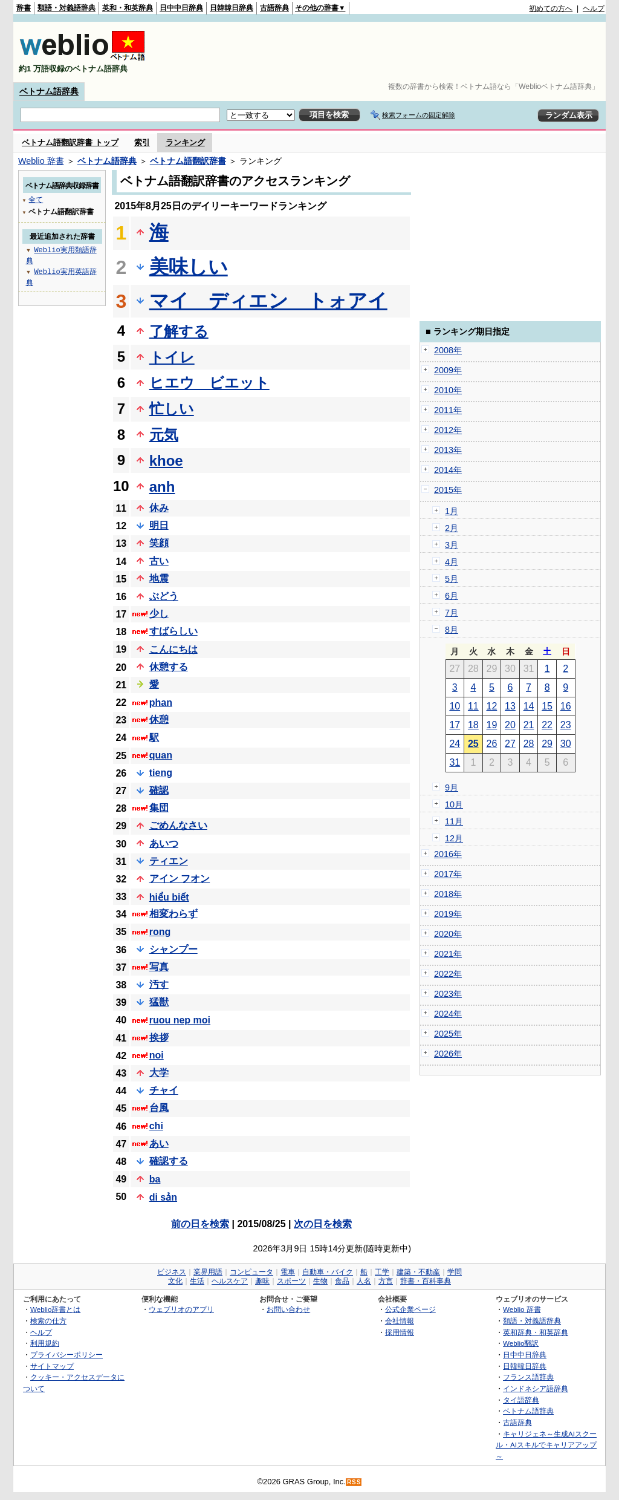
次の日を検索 (323, 1224)
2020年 (448, 934)
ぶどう (163, 596)
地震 (159, 578)
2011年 (448, 410)
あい (159, 1143)
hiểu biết (169, 897)
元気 (163, 434)
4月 (451, 562)
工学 (382, 1272)
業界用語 (207, 1272)
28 (528, 744)
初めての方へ (550, 8)
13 (510, 706)
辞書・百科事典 (425, 1281)
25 (473, 744)
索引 (142, 142)
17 (454, 725)
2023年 (448, 994)
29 (547, 744)
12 (492, 706)
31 (454, 762)
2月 (451, 528)
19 (492, 725)
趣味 (262, 1281)
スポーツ (291, 1281)
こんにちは (173, 649)
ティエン (168, 861)
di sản (163, 1197)
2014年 (448, 470)
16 (565, 706)
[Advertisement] (384, 52)
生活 (197, 1281)
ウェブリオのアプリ (181, 1309)
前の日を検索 (200, 1224)
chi (156, 1126)
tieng (160, 773)
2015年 (448, 490)
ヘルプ (593, 8)
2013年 (448, 450)
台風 (159, 1108)
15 (547, 706)
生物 (320, 1281)
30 (565, 744)
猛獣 (159, 1002)
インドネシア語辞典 (535, 1388)
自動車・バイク (327, 1272)
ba (155, 1179)
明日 (159, 525)
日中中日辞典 (181, 7)
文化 (175, 1281)
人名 (364, 1281)
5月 (451, 579)
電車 (287, 1272)
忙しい (171, 408)
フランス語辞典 (528, 1377)
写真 (159, 967)
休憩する (168, 667)
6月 (451, 596)
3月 (451, 545)
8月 (451, 629)
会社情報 (399, 1321)
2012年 (448, 430)
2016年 (448, 854)
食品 (342, 1281)
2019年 (448, 914)
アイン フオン (179, 878)
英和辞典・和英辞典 (535, 1332)
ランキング (185, 142)
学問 (454, 1272)
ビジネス (171, 1272)
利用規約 (44, 1343)
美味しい (188, 267)
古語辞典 (274, 7)
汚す (159, 984)
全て (35, 199)
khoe (166, 460)
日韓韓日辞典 (231, 7)
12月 (454, 838)
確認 (159, 790)
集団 (159, 808)
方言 (385, 1281)
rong (160, 932)
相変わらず (173, 913)
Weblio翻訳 (521, 1343)
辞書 (23, 7)
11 (473, 706)
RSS (354, 1482)
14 (528, 706)
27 (510, 744)
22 (547, 725)
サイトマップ (52, 1366)
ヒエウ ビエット (209, 382)
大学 (159, 1073)
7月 (451, 613)
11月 (454, 821)
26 (492, 744)
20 (510, 725)
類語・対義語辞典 (66, 7)
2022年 (448, 974)
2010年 (448, 390)
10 (454, 706)
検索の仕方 (48, 1321)
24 (454, 744)
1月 (451, 511)
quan (160, 755)
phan (160, 702)
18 (473, 725)
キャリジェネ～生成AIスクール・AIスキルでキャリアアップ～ (546, 1445)
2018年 (448, 894)
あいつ (163, 843)
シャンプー (173, 949)
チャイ (163, 1090)
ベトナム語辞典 (49, 91)
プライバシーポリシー (66, 1354)
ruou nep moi (179, 1020)
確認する (168, 1161)
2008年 (448, 350)
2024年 (448, 1014)
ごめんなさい (178, 825)
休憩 (159, 719)
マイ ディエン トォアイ (268, 300)
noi (156, 1055)
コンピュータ (251, 1272)
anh (162, 486)
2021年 (448, 954)
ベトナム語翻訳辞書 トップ (70, 142)
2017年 (448, 874)
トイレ (172, 357)
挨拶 (159, 1037)
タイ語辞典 (521, 1400)
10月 (454, 804)
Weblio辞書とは (55, 1309)
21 (528, 725)
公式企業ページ (410, 1309)
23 (565, 725)
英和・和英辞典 (127, 7)
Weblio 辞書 (41, 161)
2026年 (448, 1053)
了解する (179, 331)
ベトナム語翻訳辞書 (188, 161)
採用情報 (399, 1332)
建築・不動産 (418, 1272)
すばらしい (173, 631)
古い (159, 561)
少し (159, 613)
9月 (451, 787)
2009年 (448, 370)
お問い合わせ (288, 1309)
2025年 (448, 1034)
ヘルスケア (230, 1281)
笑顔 (159, 543)
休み (159, 508)
